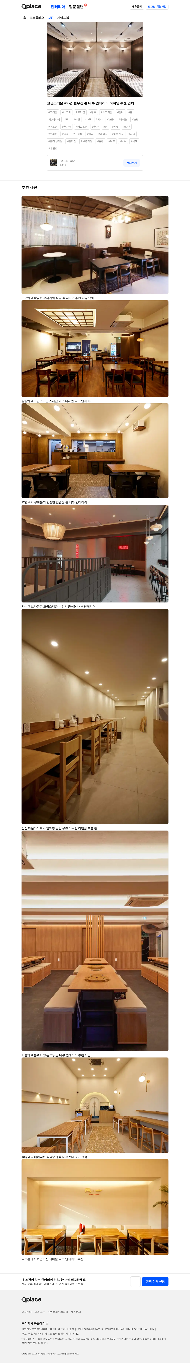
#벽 (67, 119)
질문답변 (77, 6)
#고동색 (77, 133)
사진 (51, 17)
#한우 (93, 112)
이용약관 (40, 1311)
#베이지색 (118, 133)
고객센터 (27, 1311)
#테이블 (122, 119)
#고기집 (80, 112)
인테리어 (58, 7)
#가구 (88, 119)
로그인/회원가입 (157, 6)
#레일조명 (81, 126)
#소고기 (66, 112)
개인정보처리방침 (58, 1311)
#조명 (135, 119)
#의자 (99, 119)
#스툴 (110, 119)
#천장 (95, 126)
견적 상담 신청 (155, 1281)
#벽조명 (52, 126)
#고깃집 (52, 112)
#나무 (123, 141)
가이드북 (63, 17)
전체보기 (131, 162)
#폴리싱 (71, 141)
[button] (164, 200)
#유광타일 (87, 141)
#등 (105, 126)
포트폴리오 (37, 17)
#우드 (112, 141)
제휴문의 (137, 6)
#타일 (132, 133)
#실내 (120, 112)
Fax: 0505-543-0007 (143, 1329)
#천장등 (66, 126)
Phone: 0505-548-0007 (117, 1329)
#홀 (130, 112)
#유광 (100, 141)
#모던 (126, 126)
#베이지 (103, 133)
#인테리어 (54, 119)
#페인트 (52, 148)
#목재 (134, 141)
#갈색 (65, 133)
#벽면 (76, 119)
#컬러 (90, 133)
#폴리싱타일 (55, 141)
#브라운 (52, 133)
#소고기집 (106, 112)
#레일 (115, 126)
